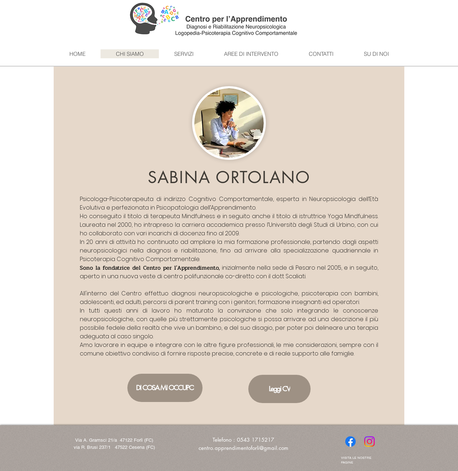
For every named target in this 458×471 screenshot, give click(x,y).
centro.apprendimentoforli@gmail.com (243, 448)
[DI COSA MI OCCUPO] (165, 388)
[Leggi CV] (279, 389)
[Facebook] (350, 441)
